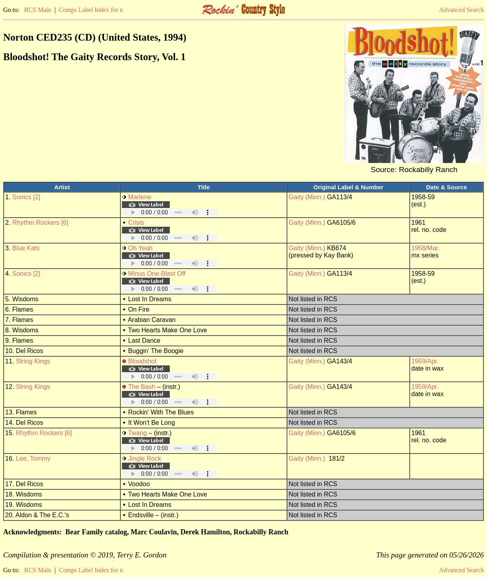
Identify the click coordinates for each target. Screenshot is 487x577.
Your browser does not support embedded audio (170, 212)
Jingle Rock (144, 458)
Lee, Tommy (33, 458)
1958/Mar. (425, 248)
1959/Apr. (425, 361)
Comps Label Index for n (91, 9)
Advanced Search (461, 9)
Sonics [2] (26, 197)
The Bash (141, 386)
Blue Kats (25, 248)
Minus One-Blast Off (157, 273)
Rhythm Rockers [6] (40, 222)
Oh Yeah (140, 248)
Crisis (136, 222)
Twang (137, 433)
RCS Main (37, 9)
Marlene (139, 197)
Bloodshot (142, 361)
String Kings (33, 361)
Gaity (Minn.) (307, 197)
